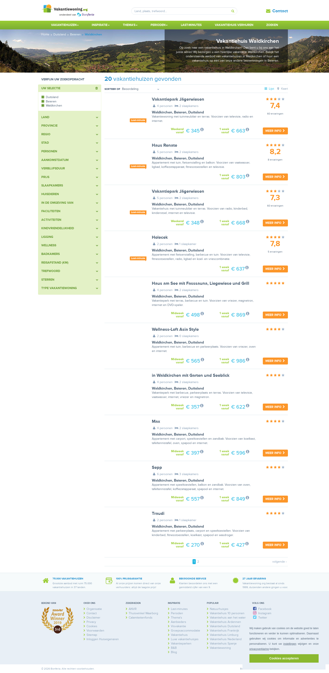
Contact (280, 11)
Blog (174, 652)
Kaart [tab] (282, 88)
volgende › (279, 561)
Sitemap (92, 635)
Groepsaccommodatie (185, 630)
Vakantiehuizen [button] (65, 25)
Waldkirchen (162, 112)
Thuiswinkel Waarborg (143, 613)
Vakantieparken (181, 643)
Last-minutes (191, 25)
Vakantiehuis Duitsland (225, 626)
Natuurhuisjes (219, 609)
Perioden (177, 613)
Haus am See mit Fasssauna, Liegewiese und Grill (200, 283)
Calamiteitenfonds (140, 617)
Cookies (92, 626)
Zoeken (272, 25)
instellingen (289, 643)
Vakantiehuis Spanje (223, 643)
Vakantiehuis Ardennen (225, 622)
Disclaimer (93, 617)
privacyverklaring (259, 649)
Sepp (157, 467)
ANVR (133, 609)
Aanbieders (178, 622)
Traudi (158, 513)
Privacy (91, 622)
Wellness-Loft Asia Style (175, 329)
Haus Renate (164, 145)
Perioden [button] (159, 25)
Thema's (176, 617)
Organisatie (94, 609)
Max (156, 421)
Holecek (160, 237)
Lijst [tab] (269, 88)
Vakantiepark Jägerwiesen (178, 99)
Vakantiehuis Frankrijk (224, 630)
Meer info (275, 131)
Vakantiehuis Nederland (226, 639)
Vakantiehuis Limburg (224, 635)
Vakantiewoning (220, 648)
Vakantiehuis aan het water (228, 617)
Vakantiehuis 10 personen (227, 613)
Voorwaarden (95, 630)
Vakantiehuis (179, 635)
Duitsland (196, 112)
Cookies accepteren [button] (284, 658)
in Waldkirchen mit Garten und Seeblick (190, 375)
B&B (174, 648)
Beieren (180, 112)
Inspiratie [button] (101, 25)
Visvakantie (178, 626)
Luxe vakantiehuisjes (185, 639)
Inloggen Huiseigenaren (103, 639)
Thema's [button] (130, 25)
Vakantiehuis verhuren (234, 25)
